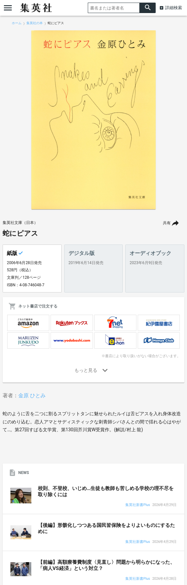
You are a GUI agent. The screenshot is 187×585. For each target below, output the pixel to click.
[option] (93, 119)
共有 (167, 223)
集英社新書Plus (137, 505)
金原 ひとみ (32, 395)
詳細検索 (173, 7)
